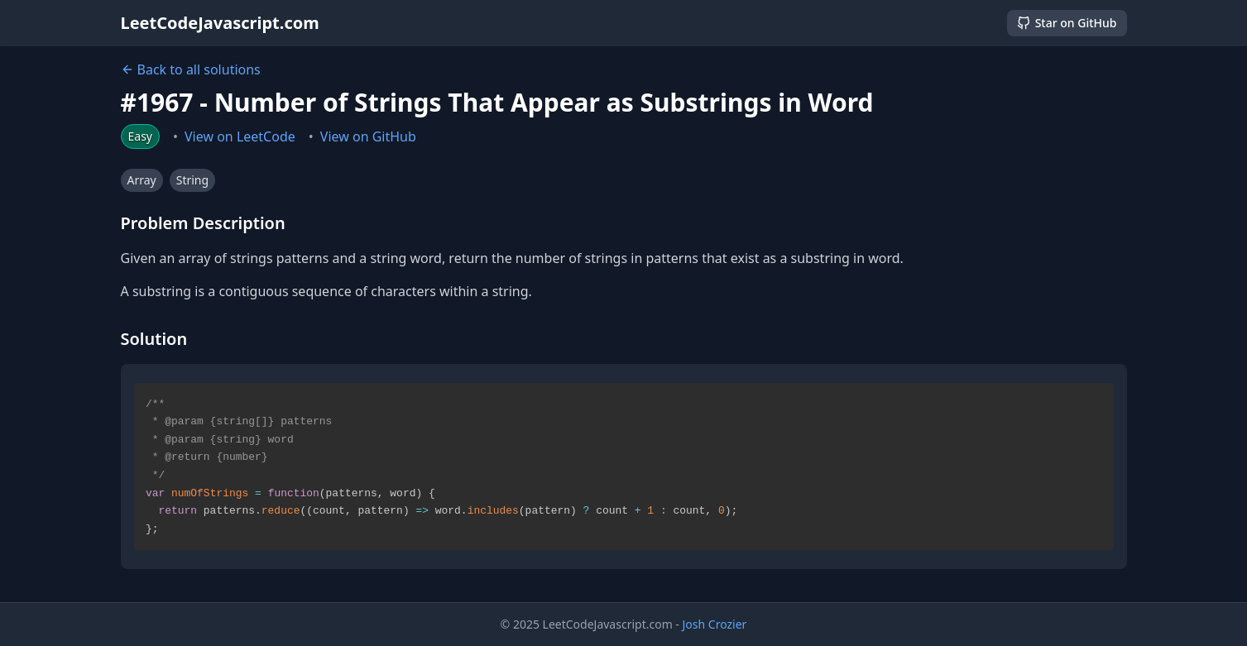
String (192, 180)
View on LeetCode (240, 136)
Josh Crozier (715, 624)
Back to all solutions (191, 69)
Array (141, 180)
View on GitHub (368, 136)
